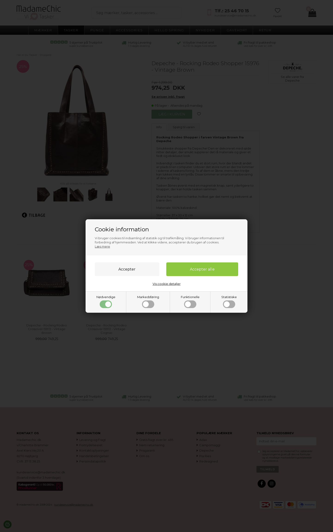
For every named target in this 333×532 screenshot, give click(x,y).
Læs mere (102, 246)
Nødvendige (105, 301)
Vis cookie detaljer (167, 284)
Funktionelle (190, 301)
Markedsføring (148, 301)
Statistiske (229, 301)
